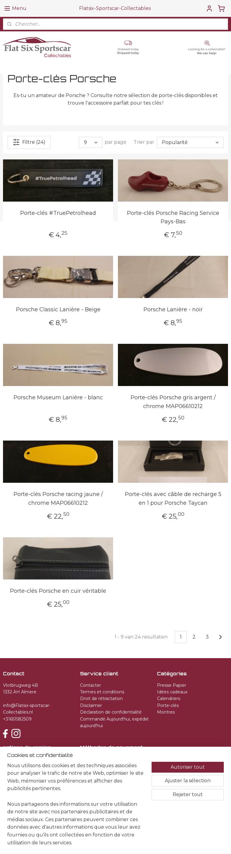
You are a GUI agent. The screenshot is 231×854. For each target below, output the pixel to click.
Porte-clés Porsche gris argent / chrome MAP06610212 (173, 402)
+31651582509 (17, 719)
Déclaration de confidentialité (111, 712)
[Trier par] (190, 142)
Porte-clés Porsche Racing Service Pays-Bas (173, 217)
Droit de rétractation (101, 698)
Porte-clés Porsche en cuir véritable (58, 591)
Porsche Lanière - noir (173, 309)
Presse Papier (171, 685)
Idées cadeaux (172, 692)
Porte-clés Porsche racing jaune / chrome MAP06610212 (58, 499)
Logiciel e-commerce (138, 843)
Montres (166, 712)
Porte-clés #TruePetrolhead (58, 213)
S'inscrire (18, 780)
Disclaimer (91, 705)
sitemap (106, 843)
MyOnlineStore (189, 843)
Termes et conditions (102, 692)
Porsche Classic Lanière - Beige (58, 309)
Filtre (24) (29, 142)
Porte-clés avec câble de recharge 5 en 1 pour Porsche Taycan (173, 499)
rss (117, 843)
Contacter (90, 685)
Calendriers (168, 698)
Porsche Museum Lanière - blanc (58, 397)
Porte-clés (168, 705)
